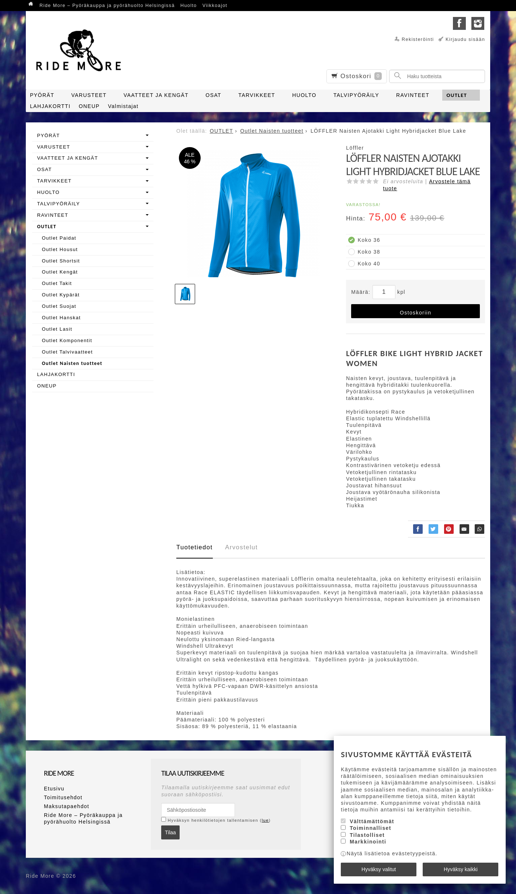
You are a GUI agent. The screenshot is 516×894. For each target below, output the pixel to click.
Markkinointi (368, 842)
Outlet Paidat (59, 238)
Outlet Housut (60, 249)
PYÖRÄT (42, 95)
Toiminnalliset (370, 828)
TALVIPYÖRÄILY (356, 95)
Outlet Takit (57, 283)
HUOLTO (304, 95)
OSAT (213, 95)
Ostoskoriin (415, 313)
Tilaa (170, 832)
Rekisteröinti (418, 39)
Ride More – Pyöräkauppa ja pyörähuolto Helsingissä (107, 5)
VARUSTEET (89, 95)
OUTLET (456, 95)
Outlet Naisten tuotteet (72, 363)
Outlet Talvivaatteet (67, 352)
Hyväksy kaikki (461, 869)
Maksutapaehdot (66, 806)
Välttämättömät (372, 821)
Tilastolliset (367, 835)
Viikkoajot (215, 5)
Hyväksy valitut (378, 869)
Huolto (188, 5)
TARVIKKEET (256, 95)
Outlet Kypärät (61, 295)
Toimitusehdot (63, 797)
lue (265, 820)
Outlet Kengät (60, 272)
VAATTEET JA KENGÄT (156, 95)
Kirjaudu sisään (465, 39)
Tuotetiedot (194, 547)
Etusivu (54, 789)
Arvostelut (241, 547)
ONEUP (89, 106)
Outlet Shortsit (61, 261)
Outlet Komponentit (67, 340)
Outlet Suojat (59, 306)
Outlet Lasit (57, 329)
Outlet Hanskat (61, 317)
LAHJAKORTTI (50, 106)
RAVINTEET (412, 95)
